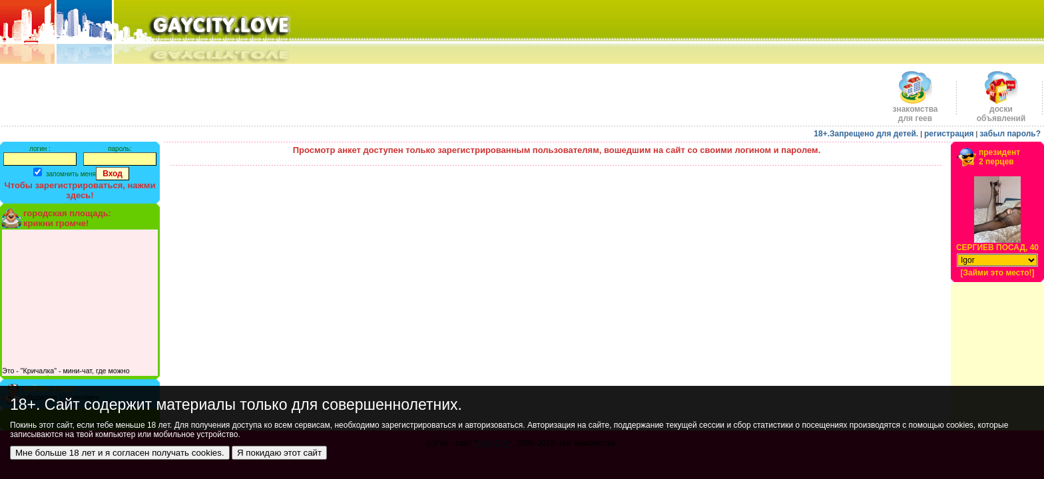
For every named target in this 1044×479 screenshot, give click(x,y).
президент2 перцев (999, 157)
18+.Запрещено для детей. (866, 133)
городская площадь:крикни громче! (67, 218)
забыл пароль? (1010, 133)
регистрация (949, 133)
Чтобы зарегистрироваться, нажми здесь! (80, 190)
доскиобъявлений (1001, 110)
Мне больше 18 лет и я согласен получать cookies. (119, 453)
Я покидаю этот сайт (279, 453)
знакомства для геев (914, 110)
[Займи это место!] (997, 272)
